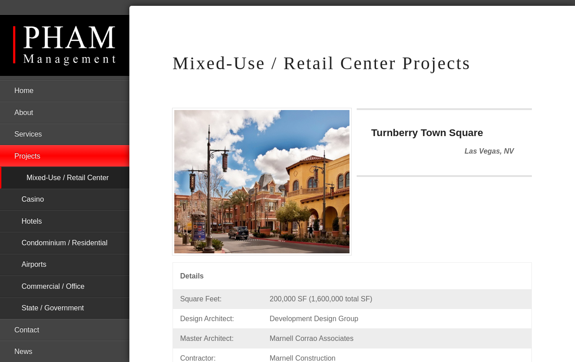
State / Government (53, 308)
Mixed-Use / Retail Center (68, 177)
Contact (26, 330)
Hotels (32, 221)
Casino (33, 199)
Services (28, 134)
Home (24, 90)
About (23, 112)
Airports (34, 264)
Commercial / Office (53, 286)
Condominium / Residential (64, 243)
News (23, 351)
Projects (27, 156)
